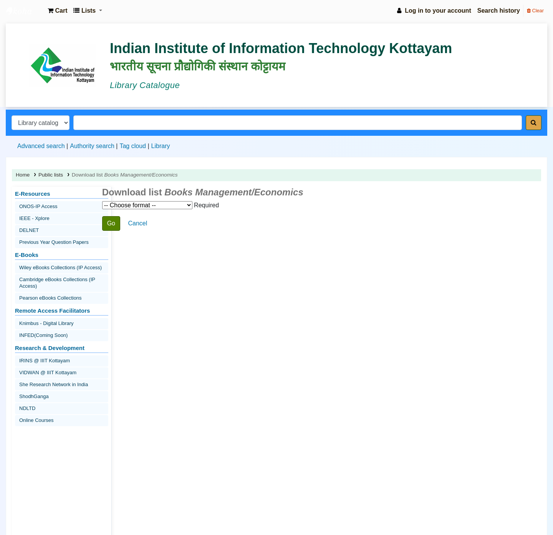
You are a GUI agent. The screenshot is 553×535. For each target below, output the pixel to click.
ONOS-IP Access (38, 206)
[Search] (533, 122)
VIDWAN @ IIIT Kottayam (47, 372)
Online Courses (36, 420)
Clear (535, 10)
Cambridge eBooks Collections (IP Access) (57, 283)
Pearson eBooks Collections (50, 298)
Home (23, 175)
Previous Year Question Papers (54, 242)
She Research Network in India (53, 384)
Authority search (92, 146)
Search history (498, 10)
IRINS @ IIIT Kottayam (44, 360)
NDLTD (27, 408)
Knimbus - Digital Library (46, 323)
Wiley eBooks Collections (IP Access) (60, 267)
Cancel (137, 223)
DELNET (29, 230)
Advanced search (41, 146)
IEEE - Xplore (34, 218)
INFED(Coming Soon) (43, 335)
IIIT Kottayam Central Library (25, 10)
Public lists (50, 175)
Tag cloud (132, 146)
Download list (125, 175)
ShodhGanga (34, 396)
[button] (57, 10)
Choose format (147, 205)
